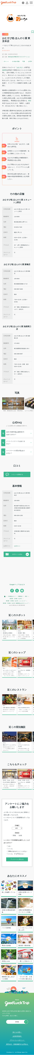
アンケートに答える (17, 859)
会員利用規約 (17, 1036)
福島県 (4, 70)
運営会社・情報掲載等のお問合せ (17, 1044)
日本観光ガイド (12, 596)
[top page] (5, 596)
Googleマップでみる (16, 584)
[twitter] (17, 590)
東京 (29, 100)
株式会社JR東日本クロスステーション (19, 56)
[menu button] (31, 3)
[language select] (23, 3)
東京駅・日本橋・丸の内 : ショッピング (15, 600)
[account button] (27, 3)
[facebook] (12, 590)
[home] (8, 3)
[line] (22, 590)
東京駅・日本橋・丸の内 (16, 598)
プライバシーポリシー (17, 1040)
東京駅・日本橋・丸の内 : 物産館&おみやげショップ (15, 603)
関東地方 (20, 596)
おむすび (19, 67)
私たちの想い (17, 1032)
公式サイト (17, 546)
